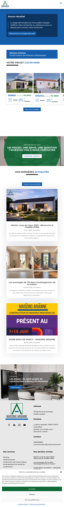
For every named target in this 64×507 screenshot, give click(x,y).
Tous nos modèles (32, 109)
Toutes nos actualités (32, 184)
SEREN (12, 95)
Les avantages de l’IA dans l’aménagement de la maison (32, 283)
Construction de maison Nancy (15, 462)
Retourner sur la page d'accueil (22, 33)
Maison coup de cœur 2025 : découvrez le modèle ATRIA (32, 226)
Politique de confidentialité (37, 504)
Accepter (32, 489)
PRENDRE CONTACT (32, 156)
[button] (61, 472)
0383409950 (39, 442)
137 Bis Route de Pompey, (43, 412)
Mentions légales (23, 504)
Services (6, 457)
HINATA (39, 95)
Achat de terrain (9, 460)
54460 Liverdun (39, 414)
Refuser (32, 494)
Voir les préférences (32, 500)
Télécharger (16, 387)
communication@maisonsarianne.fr (47, 444)
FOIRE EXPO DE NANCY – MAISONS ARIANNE (32, 339)
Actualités (36, 230)
